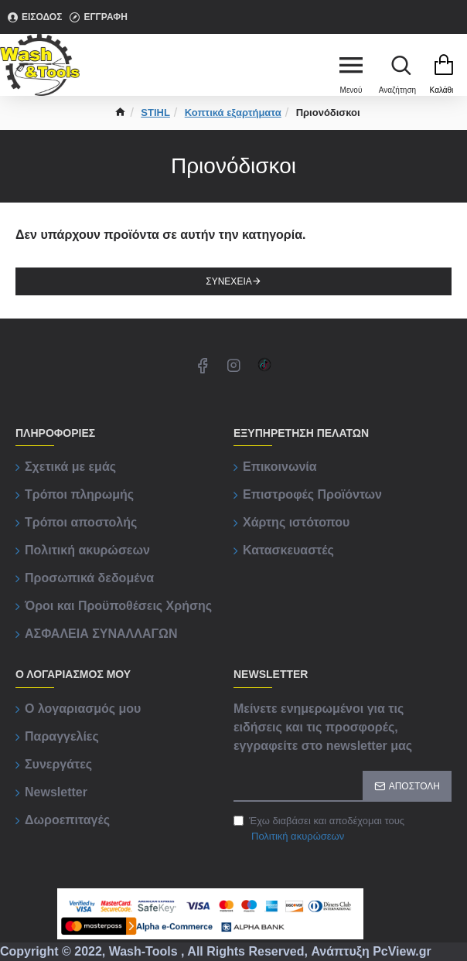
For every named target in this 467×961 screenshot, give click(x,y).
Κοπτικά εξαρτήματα (233, 112)
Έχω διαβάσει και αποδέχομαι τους (319, 829)
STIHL (155, 112)
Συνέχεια (228, 281)
